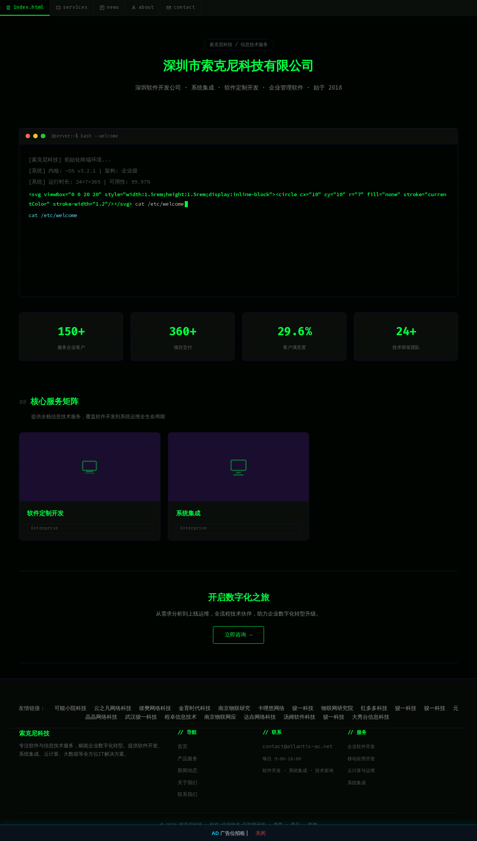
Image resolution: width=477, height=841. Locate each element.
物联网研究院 (337, 708)
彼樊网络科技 (155, 708)
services (75, 8)
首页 (182, 747)
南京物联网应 (220, 718)
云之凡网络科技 (112, 708)
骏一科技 (303, 708)
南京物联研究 (234, 708)
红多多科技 (374, 708)
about (150, 8)
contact (190, 8)
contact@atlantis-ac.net (298, 747)
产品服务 (187, 759)
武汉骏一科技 (141, 718)
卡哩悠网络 (271, 708)
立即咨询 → (238, 636)
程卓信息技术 (181, 718)
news (115, 8)
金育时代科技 (195, 708)
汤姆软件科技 (299, 718)
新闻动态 (187, 771)
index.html (26, 8)
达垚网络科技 (260, 718)
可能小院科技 (70, 708)
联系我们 (187, 795)
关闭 (261, 833)
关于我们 (187, 783)
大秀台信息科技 (370, 718)
